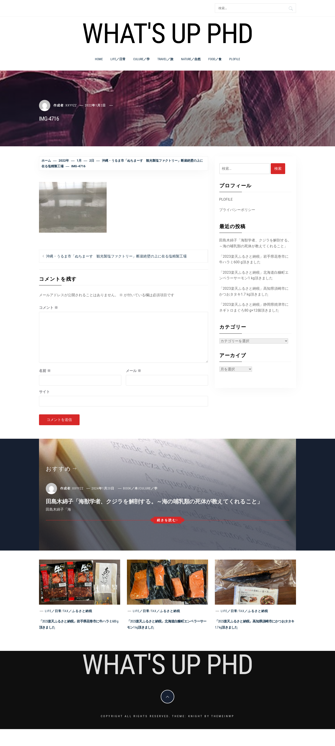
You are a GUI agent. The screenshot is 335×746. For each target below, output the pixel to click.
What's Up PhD (167, 33)
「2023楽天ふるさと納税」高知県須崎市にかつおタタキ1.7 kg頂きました (254, 291)
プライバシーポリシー (237, 210)
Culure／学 (141, 59)
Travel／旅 (165, 59)
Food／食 (215, 59)
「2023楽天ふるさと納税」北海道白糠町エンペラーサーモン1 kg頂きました (254, 275)
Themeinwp (222, 716)
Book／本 (130, 488)
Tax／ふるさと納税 (77, 611)
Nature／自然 (191, 59)
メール (133, 371)
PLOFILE (234, 59)
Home (99, 59)
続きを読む (167, 520)
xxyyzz (71, 105)
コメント (48, 307)
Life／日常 (118, 59)
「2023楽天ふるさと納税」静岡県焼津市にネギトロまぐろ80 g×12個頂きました (254, 307)
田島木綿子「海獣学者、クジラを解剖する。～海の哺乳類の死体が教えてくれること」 (255, 243)
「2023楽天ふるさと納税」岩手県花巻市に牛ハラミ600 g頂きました (254, 259)
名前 (45, 371)
